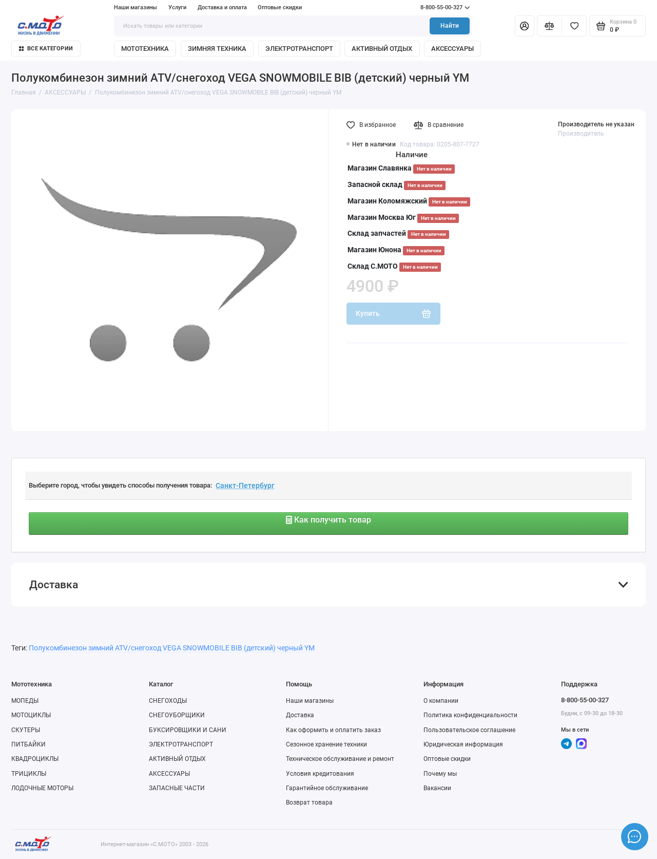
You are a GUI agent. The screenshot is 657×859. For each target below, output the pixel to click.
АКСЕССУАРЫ (452, 48)
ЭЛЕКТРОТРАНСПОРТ (299, 48)
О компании (440, 700)
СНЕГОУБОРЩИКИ (177, 715)
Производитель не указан (596, 124)
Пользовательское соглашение (469, 730)
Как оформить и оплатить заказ (333, 730)
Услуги (177, 7)
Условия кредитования (320, 773)
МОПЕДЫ (24, 700)
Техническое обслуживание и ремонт (340, 758)
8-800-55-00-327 (428, 7)
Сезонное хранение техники (326, 744)
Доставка (300, 715)
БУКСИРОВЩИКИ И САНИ (187, 730)
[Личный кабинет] (524, 25)
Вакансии (437, 788)
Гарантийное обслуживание (327, 788)
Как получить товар (328, 520)
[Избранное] (574, 25)
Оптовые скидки (280, 7)
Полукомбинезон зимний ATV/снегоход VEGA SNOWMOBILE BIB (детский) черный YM (172, 648)
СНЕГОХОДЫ (168, 700)
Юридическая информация (463, 744)
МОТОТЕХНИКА (145, 48)
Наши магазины (135, 7)
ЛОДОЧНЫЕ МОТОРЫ (42, 788)
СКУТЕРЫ (25, 730)
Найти (449, 25)
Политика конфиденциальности (470, 715)
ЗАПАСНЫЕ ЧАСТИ (177, 788)
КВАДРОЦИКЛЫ (35, 758)
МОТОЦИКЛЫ (31, 715)
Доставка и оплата (222, 7)
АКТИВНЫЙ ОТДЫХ (382, 48)
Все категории (46, 48)
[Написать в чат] (634, 836)
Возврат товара (309, 802)
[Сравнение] (549, 25)
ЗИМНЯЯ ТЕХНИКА (217, 48)
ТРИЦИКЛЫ (28, 773)
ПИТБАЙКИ (28, 744)
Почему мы (440, 773)
